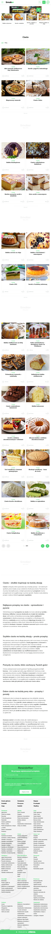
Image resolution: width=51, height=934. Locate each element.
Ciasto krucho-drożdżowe (13, 501)
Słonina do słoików (39, 899)
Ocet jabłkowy (37, 882)
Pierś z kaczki (21, 812)
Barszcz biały (37, 820)
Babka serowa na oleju (13, 252)
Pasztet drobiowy (6, 861)
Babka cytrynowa (6, 867)
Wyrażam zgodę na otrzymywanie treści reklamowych (18, 778)
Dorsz (18, 822)
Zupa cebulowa (38, 831)
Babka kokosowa (38, 406)
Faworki (36, 859)
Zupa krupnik (37, 816)
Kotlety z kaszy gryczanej (40, 839)
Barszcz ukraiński (38, 818)
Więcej (23, 785)
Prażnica (3, 831)
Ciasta (13, 67)
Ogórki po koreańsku (39, 898)
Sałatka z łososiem (6, 839)
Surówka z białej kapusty (8, 853)
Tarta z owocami (22, 880)
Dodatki (4, 803)
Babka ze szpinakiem (38, 501)
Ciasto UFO (13, 284)
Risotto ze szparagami (40, 845)
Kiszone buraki (37, 890)
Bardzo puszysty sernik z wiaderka (13, 195)
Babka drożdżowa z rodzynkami (38, 533)
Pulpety (19, 814)
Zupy (3, 806)
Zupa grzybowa (21, 863)
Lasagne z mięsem (39, 915)
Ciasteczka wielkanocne (7, 863)
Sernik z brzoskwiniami (7, 890)
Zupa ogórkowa (38, 827)
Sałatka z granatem (6, 851)
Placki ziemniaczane (22, 818)
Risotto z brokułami (39, 843)
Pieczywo (20, 803)
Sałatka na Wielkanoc (7, 847)
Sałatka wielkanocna (7, 872)
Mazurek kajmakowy (23, 882)
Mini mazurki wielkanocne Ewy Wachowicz (13, 69)
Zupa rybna (20, 861)
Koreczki (36, 867)
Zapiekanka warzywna (40, 910)
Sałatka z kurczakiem (7, 841)
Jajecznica (4, 812)
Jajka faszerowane (6, 857)
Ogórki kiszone (37, 884)
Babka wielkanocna (6, 865)
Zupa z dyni (37, 814)
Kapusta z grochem (22, 865)
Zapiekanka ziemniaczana (41, 908)
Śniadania (20, 801)
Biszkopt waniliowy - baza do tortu (38, 470)
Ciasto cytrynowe (22, 849)
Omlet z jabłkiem (6, 822)
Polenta (36, 853)
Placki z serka (5, 824)
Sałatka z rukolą (5, 845)
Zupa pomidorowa (38, 829)
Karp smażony (21, 867)
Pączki (35, 857)
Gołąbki (36, 835)
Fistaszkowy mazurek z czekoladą (13, 375)
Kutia (18, 874)
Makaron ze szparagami (7, 886)
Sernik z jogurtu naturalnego (38, 68)
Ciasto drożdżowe (22, 837)
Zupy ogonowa (38, 812)
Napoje (36, 801)
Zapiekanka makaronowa (24, 824)
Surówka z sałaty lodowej (8, 837)
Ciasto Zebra (37, 100)
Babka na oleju (21, 841)
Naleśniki (3, 820)
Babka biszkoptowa (13, 162)
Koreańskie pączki (38, 868)
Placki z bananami (6, 829)
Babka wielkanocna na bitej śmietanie (13, 343)
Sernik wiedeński (6, 892)
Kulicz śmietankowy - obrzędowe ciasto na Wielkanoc (37, 344)
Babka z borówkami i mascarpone (38, 253)
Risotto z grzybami (39, 841)
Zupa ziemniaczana (39, 822)
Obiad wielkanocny (6, 859)
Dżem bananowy (38, 896)
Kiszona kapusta (38, 880)
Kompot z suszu (21, 872)
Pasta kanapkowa (6, 818)
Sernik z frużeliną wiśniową (37, 284)
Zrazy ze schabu (21, 825)
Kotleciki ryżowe (38, 851)
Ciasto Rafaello (21, 843)
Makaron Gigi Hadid (22, 919)
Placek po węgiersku (7, 906)
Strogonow (4, 908)
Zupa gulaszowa (38, 825)
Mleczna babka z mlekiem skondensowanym (37, 438)
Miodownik (20, 851)
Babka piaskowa (6, 868)
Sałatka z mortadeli (6, 849)
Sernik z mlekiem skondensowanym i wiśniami (13, 438)
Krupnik (36, 837)
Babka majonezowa (22, 884)
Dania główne (5, 801)
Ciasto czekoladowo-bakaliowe (38, 163)
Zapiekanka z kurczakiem (40, 906)
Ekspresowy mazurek (13, 100)
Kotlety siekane (21, 820)
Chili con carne (5, 911)
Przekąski (37, 803)
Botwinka (4, 880)
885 (27, 546)
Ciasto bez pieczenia (23, 847)
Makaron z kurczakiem (23, 816)
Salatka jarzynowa (6, 843)
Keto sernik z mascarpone (38, 194)
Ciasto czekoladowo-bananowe (13, 407)
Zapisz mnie (25, 792)
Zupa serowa (37, 824)
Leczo (2, 904)
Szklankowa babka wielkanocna (37, 375)
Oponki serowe (38, 861)
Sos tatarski (4, 870)
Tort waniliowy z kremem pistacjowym (13, 470)
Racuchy (3, 816)
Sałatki (19, 806)
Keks (18, 876)
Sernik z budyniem (22, 835)
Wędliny (36, 806)
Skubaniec (20, 853)
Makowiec (20, 845)
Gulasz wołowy (5, 910)
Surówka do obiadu (6, 835)
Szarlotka (20, 839)
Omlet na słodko (5, 814)
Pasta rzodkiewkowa (7, 888)
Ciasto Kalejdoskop (13, 533)
